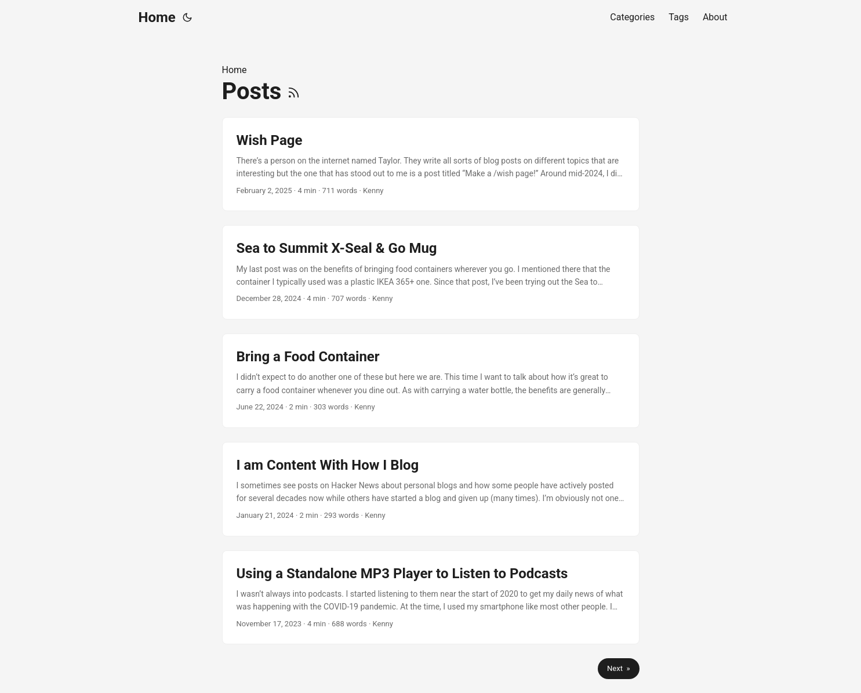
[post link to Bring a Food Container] (431, 380)
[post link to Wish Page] (431, 164)
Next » (618, 668)
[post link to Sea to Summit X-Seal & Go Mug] (431, 272)
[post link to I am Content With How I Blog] (431, 489)
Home (157, 17)
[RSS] (293, 91)
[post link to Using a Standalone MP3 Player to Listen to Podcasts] (431, 597)
